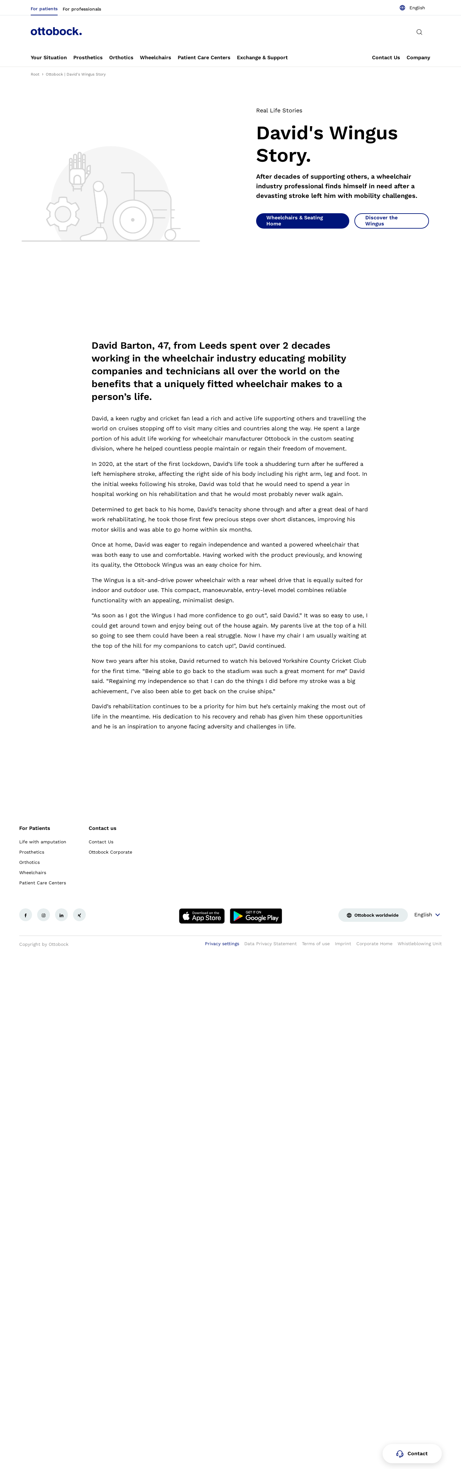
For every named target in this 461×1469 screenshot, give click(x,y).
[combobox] (412, 7)
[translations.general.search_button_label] (419, 32)
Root (35, 74)
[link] (49, 57)
